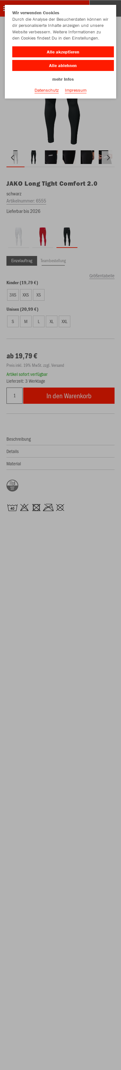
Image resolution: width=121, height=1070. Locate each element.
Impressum (75, 90)
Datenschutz (47, 90)
